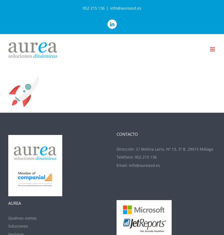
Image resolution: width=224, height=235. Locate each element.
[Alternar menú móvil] (213, 49)
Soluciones (18, 226)
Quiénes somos (22, 218)
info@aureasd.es (125, 8)
